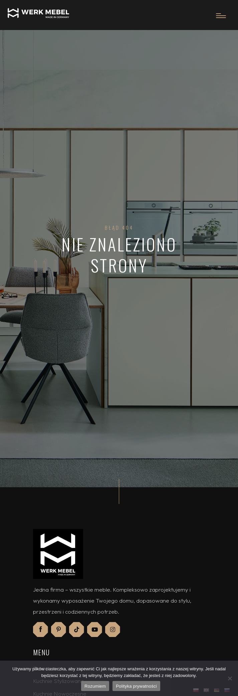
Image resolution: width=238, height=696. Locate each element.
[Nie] (229, 678)
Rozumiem (95, 686)
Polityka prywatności (136, 686)
